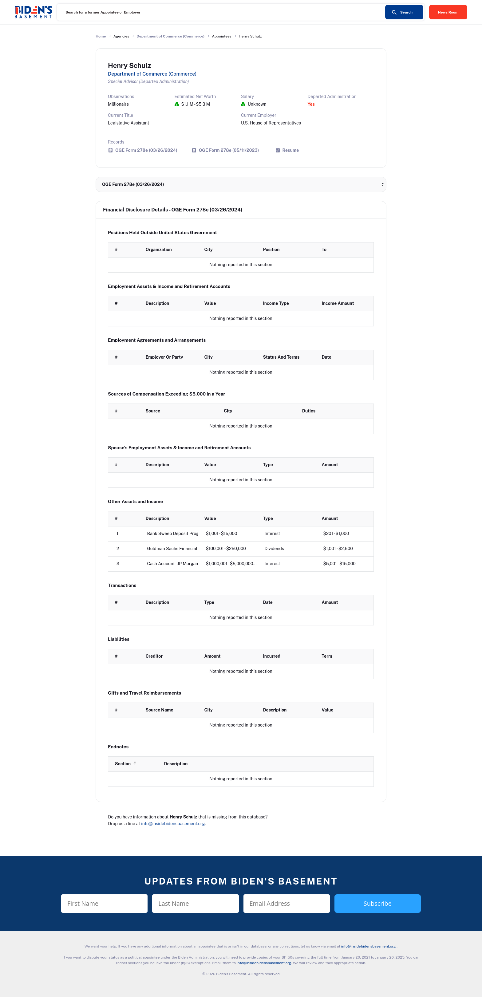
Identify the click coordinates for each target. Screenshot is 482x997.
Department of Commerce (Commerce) (170, 36)
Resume (290, 150)
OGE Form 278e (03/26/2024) (146, 150)
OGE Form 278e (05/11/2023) (229, 150)
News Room (448, 12)
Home (101, 36)
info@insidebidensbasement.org (173, 823)
